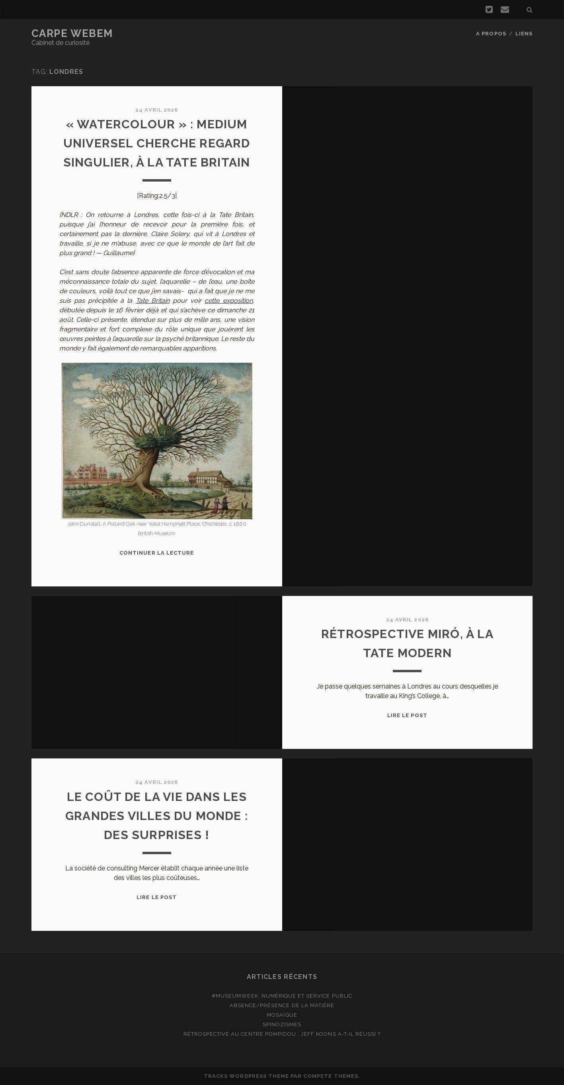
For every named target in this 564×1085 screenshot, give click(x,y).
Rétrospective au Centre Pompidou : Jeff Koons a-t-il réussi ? (282, 1034)
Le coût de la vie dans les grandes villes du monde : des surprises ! (156, 816)
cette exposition (228, 300)
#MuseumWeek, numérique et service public (282, 996)
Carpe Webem (72, 33)
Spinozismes (282, 1024)
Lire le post (407, 715)
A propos (491, 34)
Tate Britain (153, 300)
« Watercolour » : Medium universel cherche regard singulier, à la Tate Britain (156, 143)
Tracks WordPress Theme (246, 1076)
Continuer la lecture (156, 553)
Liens (524, 34)
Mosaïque (282, 1015)
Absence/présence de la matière (282, 1005)
